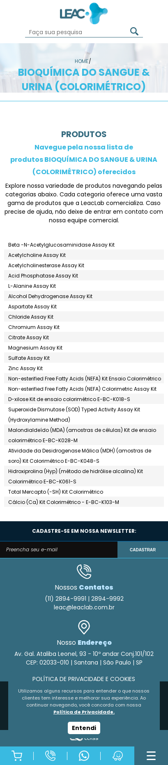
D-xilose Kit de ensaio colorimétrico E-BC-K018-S (69, 399)
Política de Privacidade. (84, 712)
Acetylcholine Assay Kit (37, 255)
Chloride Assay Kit (30, 316)
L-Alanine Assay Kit (32, 285)
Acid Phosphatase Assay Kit (43, 275)
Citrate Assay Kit (28, 337)
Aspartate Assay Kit (32, 306)
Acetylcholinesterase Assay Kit (46, 265)
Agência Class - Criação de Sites (84, 738)
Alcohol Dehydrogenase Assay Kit (50, 296)
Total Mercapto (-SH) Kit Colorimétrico (55, 491)
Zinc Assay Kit (25, 368)
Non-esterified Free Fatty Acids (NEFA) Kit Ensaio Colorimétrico (84, 378)
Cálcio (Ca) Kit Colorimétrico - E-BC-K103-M (63, 502)
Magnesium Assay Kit (35, 347)
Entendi (84, 728)
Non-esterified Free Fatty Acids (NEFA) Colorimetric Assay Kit (82, 388)
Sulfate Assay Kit (29, 358)
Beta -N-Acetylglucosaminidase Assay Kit (61, 244)
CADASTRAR (143, 550)
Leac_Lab (84, 13)
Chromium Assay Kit (34, 327)
